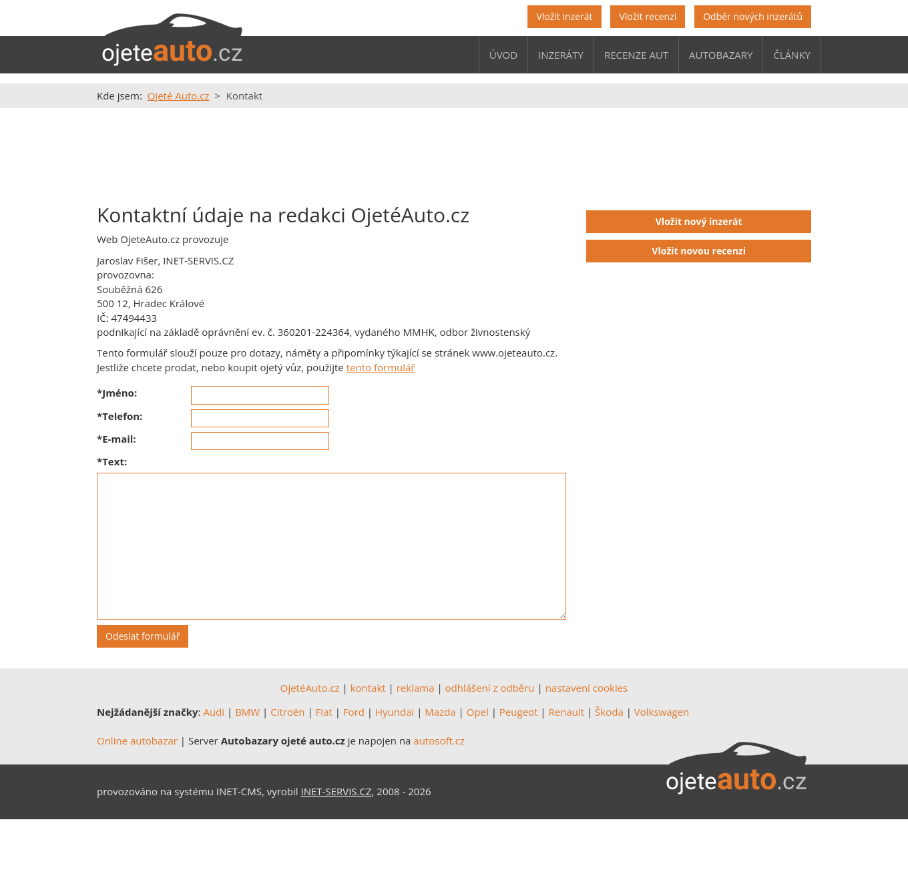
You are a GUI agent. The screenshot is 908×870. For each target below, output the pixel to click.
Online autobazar (137, 740)
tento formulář (381, 367)
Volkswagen (662, 711)
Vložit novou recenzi (699, 250)
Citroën (287, 711)
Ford (354, 711)
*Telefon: (119, 416)
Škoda (609, 711)
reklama (416, 687)
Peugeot (518, 711)
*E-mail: (116, 438)
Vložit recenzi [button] (647, 16)
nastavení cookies (586, 687)
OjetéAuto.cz (310, 687)
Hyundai (394, 711)
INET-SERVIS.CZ (336, 791)
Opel (478, 711)
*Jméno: (117, 392)
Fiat (324, 711)
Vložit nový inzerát (699, 221)
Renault (567, 711)
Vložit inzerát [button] (564, 16)
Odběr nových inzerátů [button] (753, 16)
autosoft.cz (439, 740)
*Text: (112, 461)
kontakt (368, 687)
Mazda (440, 711)
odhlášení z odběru (490, 687)
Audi (213, 711)
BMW (247, 711)
